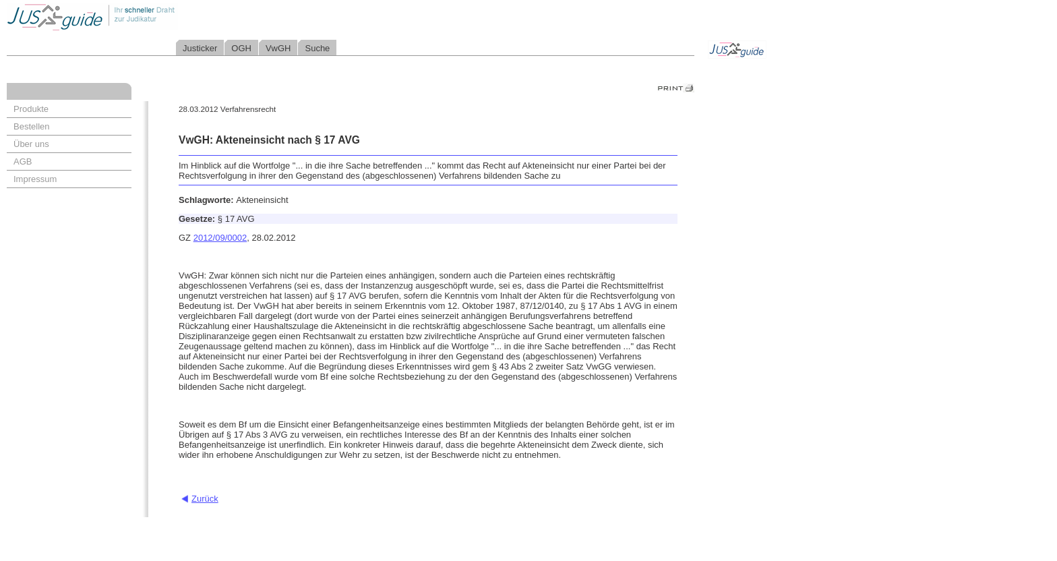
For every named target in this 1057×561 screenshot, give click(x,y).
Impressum (35, 179)
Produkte (31, 109)
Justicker (200, 48)
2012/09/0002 (220, 238)
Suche (317, 48)
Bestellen (31, 126)
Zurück (204, 499)
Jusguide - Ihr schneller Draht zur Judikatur (135, 16)
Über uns (31, 144)
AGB (22, 161)
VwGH (278, 48)
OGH (241, 48)
